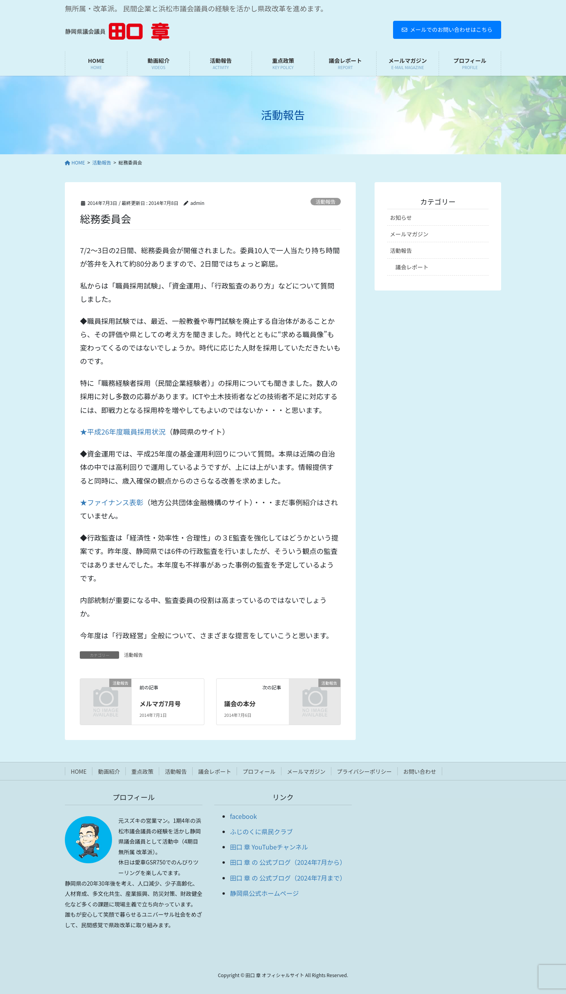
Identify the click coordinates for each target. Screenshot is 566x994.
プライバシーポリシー (364, 771)
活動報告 (326, 201)
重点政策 (142, 771)
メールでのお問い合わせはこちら (447, 29)
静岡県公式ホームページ (264, 893)
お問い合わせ (419, 771)
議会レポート (411, 267)
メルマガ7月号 (160, 703)
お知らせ (401, 217)
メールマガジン (409, 234)
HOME (78, 771)
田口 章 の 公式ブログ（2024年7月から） (288, 862)
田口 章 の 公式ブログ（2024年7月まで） (288, 878)
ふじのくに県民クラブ (261, 831)
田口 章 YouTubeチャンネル (269, 846)
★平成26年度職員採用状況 (122, 431)
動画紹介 (109, 771)
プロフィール (259, 771)
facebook (243, 816)
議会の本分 (239, 703)
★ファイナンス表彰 (111, 502)
